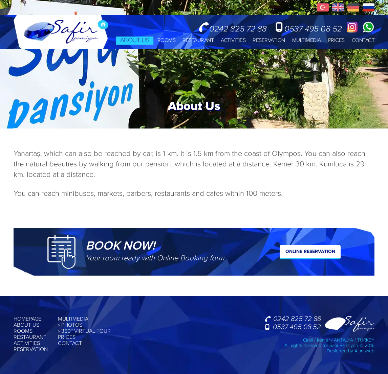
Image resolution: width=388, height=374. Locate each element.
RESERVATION (269, 40)
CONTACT (363, 40)
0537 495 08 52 (313, 28)
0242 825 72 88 (238, 28)
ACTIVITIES (233, 40)
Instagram (352, 27)
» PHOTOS (70, 325)
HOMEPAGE (27, 319)
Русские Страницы (368, 7)
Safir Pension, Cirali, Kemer (61, 32)
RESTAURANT (198, 40)
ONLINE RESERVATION (310, 251)
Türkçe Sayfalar (323, 7)
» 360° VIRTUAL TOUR (84, 331)
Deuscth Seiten (353, 7)
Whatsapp (368, 27)
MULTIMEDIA (306, 40)
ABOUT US (134, 40)
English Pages (338, 7)
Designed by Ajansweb (350, 351)
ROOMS (166, 40)
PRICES (336, 40)
